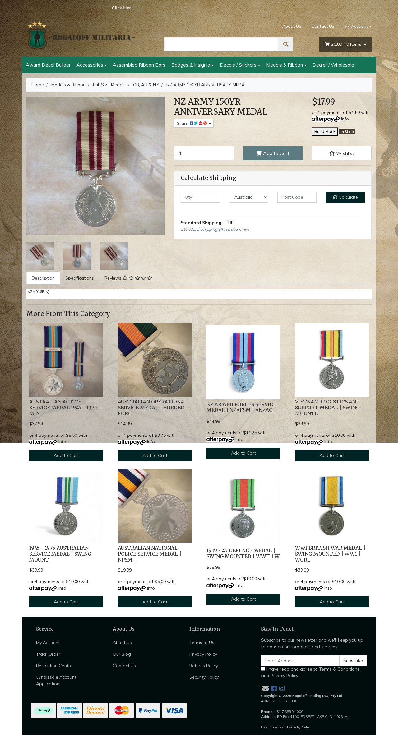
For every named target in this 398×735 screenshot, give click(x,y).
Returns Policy (203, 665)
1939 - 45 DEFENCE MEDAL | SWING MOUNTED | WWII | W (243, 553)
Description (43, 278)
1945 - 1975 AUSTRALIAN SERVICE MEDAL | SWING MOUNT (60, 554)
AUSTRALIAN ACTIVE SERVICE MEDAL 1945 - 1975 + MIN (65, 408)
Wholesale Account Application (56, 680)
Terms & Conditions (339, 669)
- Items (344, 44)
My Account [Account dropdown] (356, 26)
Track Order (48, 654)
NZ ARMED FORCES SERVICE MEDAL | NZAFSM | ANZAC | (241, 407)
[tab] (43, 278)
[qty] (200, 197)
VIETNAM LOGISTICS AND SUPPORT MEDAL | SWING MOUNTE (327, 408)
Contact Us (322, 26)
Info (345, 119)
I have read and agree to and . (310, 672)
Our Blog (122, 654)
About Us (291, 26)
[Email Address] (300, 660)
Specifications (79, 278)
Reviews (128, 278)
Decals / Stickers (238, 65)
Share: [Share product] (192, 123)
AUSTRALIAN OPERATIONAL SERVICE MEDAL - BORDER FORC (152, 408)
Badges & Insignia (190, 65)
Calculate (345, 197)
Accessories (89, 65)
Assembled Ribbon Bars (139, 65)
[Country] (248, 197)
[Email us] (265, 688)
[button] (342, 153)
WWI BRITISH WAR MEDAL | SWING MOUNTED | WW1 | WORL (330, 554)
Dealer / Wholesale (333, 65)
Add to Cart (272, 153)
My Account (48, 642)
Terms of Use (203, 642)
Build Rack (325, 131)
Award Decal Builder (48, 65)
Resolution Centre (54, 665)
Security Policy (204, 677)
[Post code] (297, 197)
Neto (305, 727)
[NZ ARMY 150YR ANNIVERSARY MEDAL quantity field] (204, 153)
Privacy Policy (203, 654)
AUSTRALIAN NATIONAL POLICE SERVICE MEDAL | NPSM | (149, 554)
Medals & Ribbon (284, 65)
